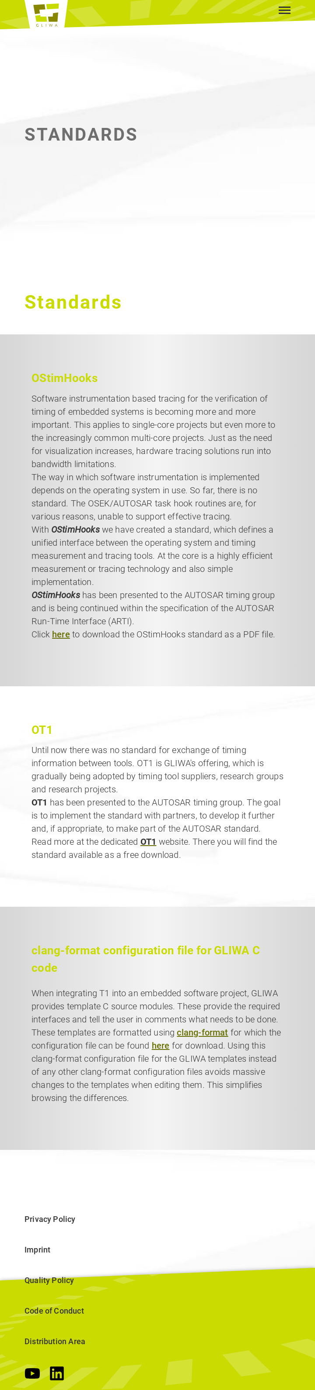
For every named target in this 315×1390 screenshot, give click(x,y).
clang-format (202, 1032)
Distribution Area (54, 1341)
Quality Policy (49, 1280)
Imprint (37, 1249)
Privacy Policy (50, 1219)
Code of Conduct (54, 1310)
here (61, 634)
